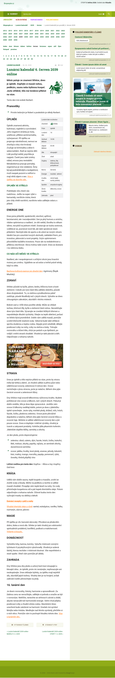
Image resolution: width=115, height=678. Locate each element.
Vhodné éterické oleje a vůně (19, 506)
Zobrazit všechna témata (102, 152)
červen (39, 25)
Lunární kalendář (21, 25)
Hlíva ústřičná (21, 20)
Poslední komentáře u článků (87, 32)
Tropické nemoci (36, 20)
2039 (32, 25)
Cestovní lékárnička (83, 37)
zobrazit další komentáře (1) (98, 44)
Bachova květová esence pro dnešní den (25, 271)
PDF (60, 65)
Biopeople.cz (9, 3)
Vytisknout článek (20, 625)
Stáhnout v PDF (50, 625)
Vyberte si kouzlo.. (15, 531)
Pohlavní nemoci (52, 20)
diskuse (77, 146)
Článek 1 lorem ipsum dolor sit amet (90, 64)
